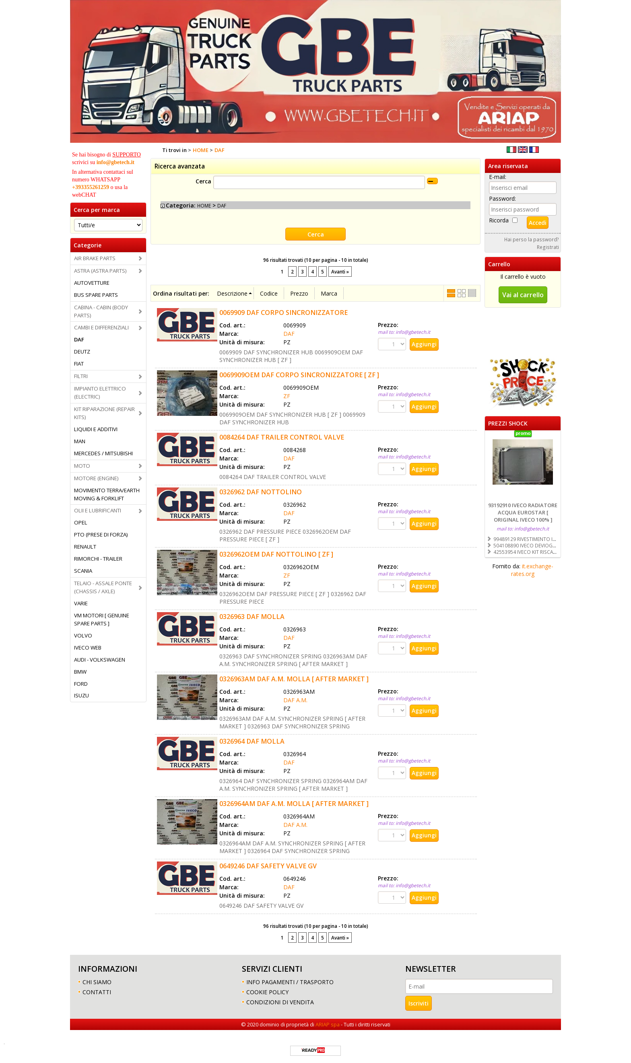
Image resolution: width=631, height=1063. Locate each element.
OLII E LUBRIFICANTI (97, 510)
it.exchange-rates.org (532, 570)
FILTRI (81, 376)
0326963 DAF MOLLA (252, 616)
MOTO (82, 465)
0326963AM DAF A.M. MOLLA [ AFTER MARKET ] (294, 678)
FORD (81, 683)
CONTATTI (96, 991)
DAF (79, 339)
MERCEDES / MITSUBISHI (103, 453)
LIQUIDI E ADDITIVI (96, 429)
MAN (79, 441)
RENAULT (85, 546)
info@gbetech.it (115, 162)
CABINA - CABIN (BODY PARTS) (101, 311)
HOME (204, 205)
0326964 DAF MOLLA (252, 740)
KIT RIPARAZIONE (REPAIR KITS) (104, 413)
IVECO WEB (87, 647)
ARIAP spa (328, 1023)
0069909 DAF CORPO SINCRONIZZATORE (283, 312)
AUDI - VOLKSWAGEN (99, 659)
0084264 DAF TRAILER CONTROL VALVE (281, 436)
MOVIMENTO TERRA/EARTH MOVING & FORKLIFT (107, 494)
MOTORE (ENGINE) (96, 478)
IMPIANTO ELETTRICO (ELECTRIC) (100, 392)
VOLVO (83, 635)
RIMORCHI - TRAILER (98, 558)
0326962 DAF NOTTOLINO (260, 491)
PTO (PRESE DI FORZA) (101, 534)
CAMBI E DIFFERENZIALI (101, 327)
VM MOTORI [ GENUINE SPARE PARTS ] (101, 619)
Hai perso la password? (531, 239)
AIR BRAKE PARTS (94, 258)
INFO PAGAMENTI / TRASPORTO (290, 981)
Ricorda (499, 220)
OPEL (80, 522)
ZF (286, 395)
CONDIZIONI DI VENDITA (280, 1001)
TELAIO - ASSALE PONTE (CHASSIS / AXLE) (103, 587)
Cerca (203, 181)
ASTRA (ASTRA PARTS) (100, 270)
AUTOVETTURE (91, 282)
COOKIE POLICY (267, 991)
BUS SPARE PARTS (96, 294)
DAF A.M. (295, 699)
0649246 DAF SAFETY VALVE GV (268, 865)
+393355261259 (90, 187)
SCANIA (83, 570)
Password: (502, 198)
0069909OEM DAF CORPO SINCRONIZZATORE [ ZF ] (299, 374)
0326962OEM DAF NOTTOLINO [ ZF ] (276, 553)
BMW (80, 671)
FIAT (79, 363)
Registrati (548, 247)
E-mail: (497, 177)
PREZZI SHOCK (508, 423)
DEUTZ (82, 351)
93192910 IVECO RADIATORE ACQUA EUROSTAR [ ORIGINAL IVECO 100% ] (522, 512)
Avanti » (340, 271)
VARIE (81, 603)
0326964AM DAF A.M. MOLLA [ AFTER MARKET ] (294, 803)
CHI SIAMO (96, 981)
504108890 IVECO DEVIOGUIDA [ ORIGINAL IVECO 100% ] (557, 545)
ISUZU (81, 695)
